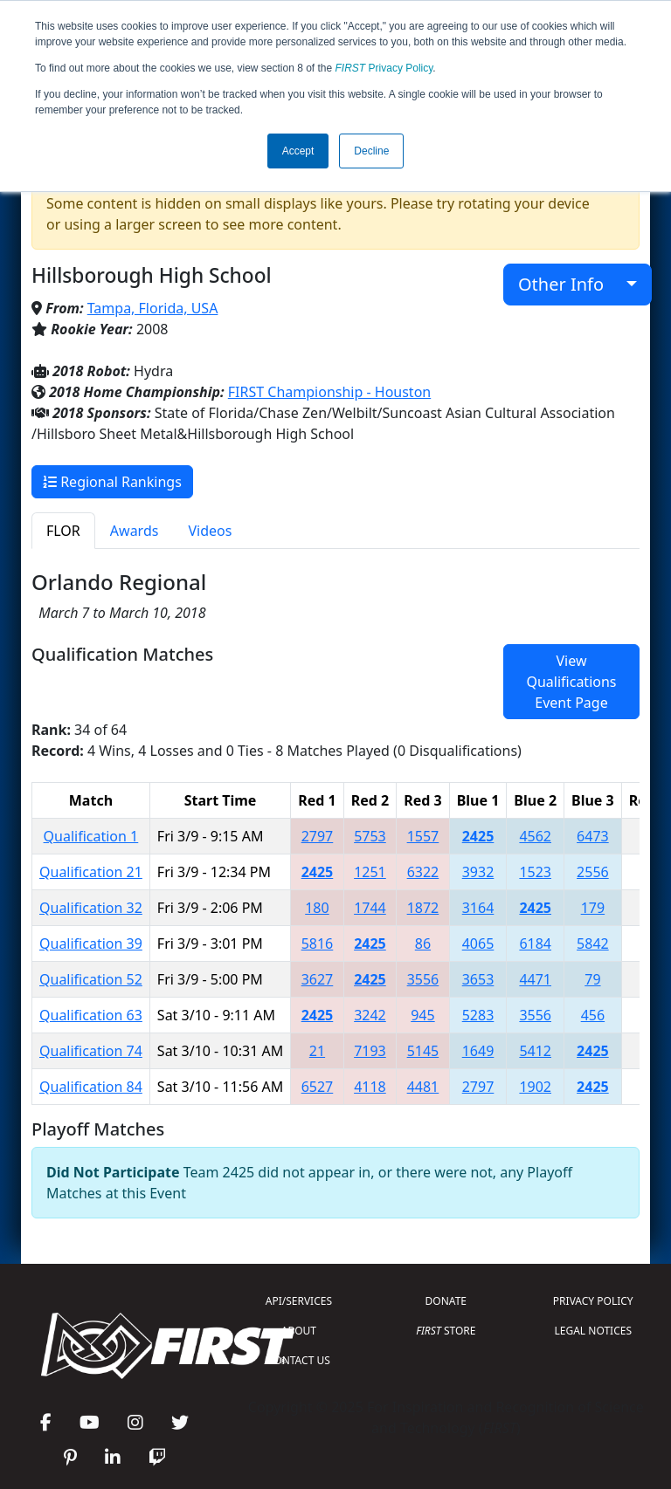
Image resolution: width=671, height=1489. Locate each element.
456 (593, 1015)
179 (593, 907)
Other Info (570, 284)
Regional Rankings (112, 481)
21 (317, 1050)
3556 (423, 979)
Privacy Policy (384, 68)
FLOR (63, 530)
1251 (370, 872)
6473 (593, 836)
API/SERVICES (299, 1300)
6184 (535, 943)
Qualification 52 (90, 979)
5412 (535, 1050)
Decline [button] (371, 151)
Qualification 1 (91, 836)
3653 (478, 979)
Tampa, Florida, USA (152, 308)
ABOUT (298, 1330)
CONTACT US (298, 1360)
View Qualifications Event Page (571, 681)
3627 (317, 979)
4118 (370, 1086)
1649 (478, 1050)
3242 (370, 1015)
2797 (317, 836)
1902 (535, 1086)
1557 (423, 836)
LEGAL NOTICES (594, 1330)
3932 (478, 872)
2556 (593, 872)
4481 (423, 1086)
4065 (478, 943)
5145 (423, 1050)
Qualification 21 (90, 872)
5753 (370, 836)
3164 (478, 907)
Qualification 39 (90, 943)
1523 (535, 872)
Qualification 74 (90, 1050)
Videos (210, 530)
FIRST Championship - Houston (329, 391)
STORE (445, 1330)
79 (592, 979)
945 (422, 1015)
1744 (370, 907)
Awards (134, 530)
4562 (535, 836)
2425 (478, 836)
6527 (317, 1086)
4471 (535, 979)
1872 (423, 907)
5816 (317, 943)
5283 (478, 1015)
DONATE (446, 1300)
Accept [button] (298, 151)
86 (423, 943)
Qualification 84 (90, 1086)
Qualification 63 (90, 1015)
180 (317, 907)
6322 (423, 872)
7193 (370, 1050)
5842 (593, 943)
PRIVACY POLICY (593, 1300)
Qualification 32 (90, 907)
